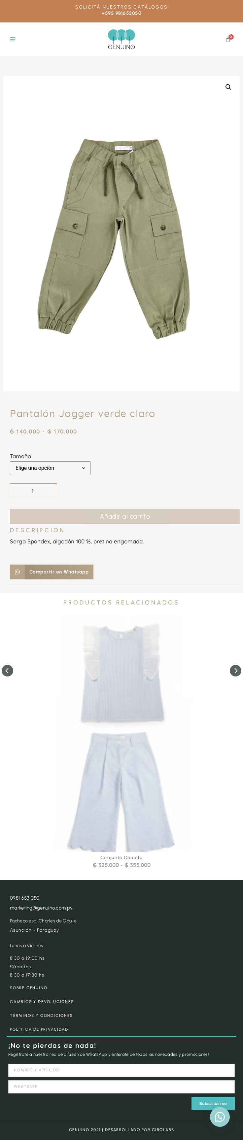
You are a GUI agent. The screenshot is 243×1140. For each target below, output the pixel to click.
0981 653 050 (25, 898)
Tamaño (20, 456)
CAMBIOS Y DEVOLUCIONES (42, 1001)
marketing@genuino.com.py (41, 908)
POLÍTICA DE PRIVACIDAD (39, 1029)
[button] (12, 39)
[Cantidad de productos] (33, 491)
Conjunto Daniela (121, 857)
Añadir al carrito (125, 516)
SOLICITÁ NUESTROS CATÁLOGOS (121, 7)
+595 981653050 (121, 13)
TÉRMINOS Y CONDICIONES (41, 1015)
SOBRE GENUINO (28, 987)
